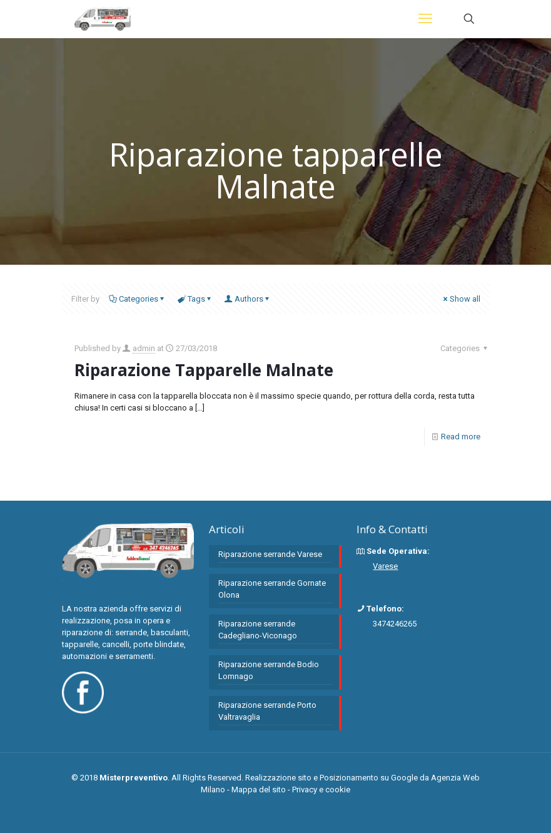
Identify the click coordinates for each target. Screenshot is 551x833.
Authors (248, 299)
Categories (137, 299)
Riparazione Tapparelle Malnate (203, 370)
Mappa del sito (258, 789)
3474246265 (395, 623)
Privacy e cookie (321, 789)
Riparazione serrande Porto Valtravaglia (267, 711)
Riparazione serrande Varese (270, 554)
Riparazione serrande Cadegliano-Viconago (257, 629)
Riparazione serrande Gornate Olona (272, 589)
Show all (461, 299)
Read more (460, 436)
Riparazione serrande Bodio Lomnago (268, 670)
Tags (195, 299)
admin (144, 348)
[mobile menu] (425, 18)
